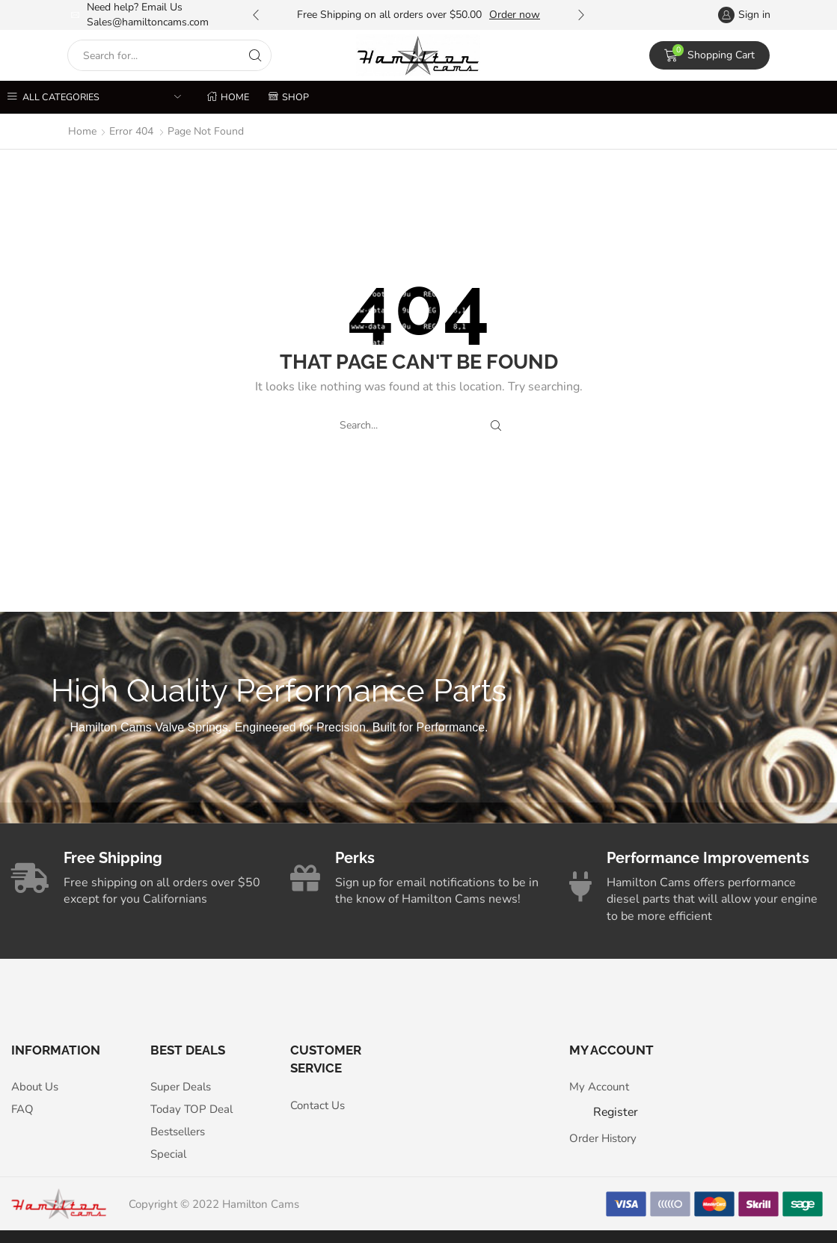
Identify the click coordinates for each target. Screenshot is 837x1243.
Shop (289, 96)
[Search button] (256, 55)
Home (228, 96)
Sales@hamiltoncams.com (148, 22)
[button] (256, 15)
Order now (514, 14)
